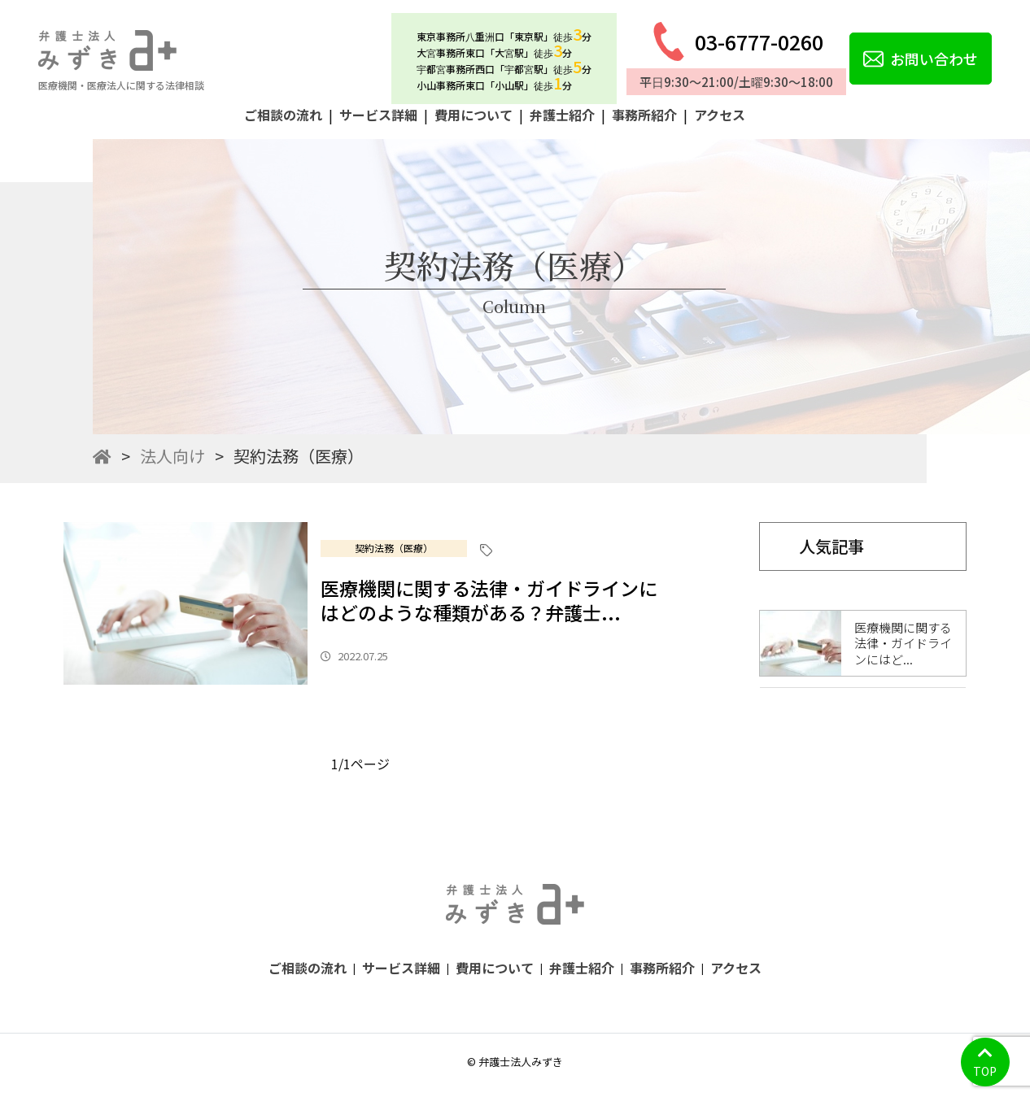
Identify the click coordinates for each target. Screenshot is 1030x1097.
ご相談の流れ (283, 114)
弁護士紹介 (562, 114)
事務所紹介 (644, 114)
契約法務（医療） (394, 548)
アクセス (719, 114)
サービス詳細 (378, 114)
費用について (473, 114)
